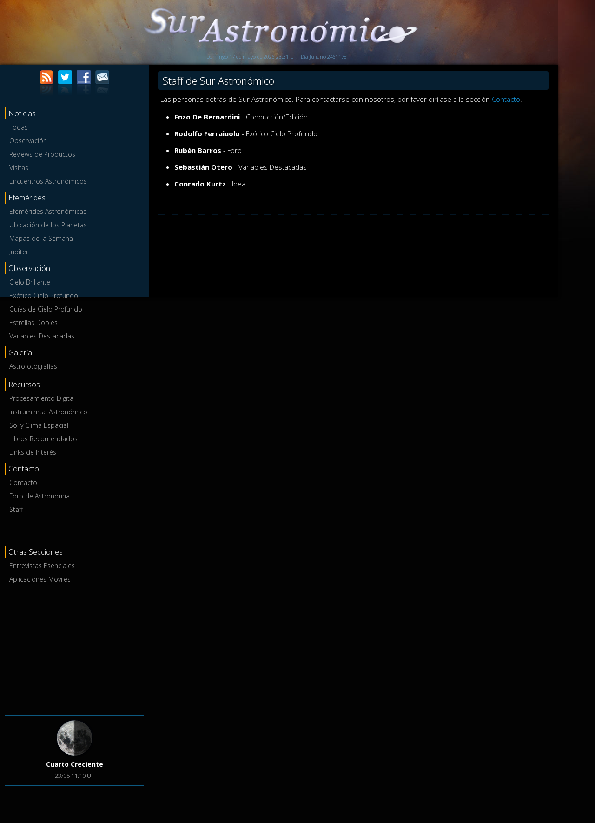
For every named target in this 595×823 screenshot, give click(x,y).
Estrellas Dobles (33, 322)
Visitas (18, 167)
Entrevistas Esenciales (42, 565)
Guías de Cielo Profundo (45, 309)
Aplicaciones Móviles (40, 579)
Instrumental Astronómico (48, 411)
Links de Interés (32, 452)
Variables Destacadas (41, 336)
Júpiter (18, 251)
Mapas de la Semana (41, 238)
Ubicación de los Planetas (48, 224)
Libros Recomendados (43, 438)
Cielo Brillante (29, 282)
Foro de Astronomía (39, 495)
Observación (28, 140)
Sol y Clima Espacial (38, 425)
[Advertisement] (74, 650)
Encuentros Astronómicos (48, 181)
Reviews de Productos (42, 154)
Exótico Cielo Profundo (43, 295)
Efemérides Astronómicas (47, 211)
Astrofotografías (33, 366)
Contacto (23, 482)
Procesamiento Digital (42, 398)
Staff (16, 509)
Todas (18, 127)
